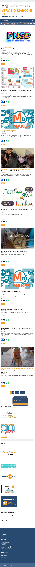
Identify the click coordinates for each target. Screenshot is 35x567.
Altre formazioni (4, 307)
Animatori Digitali (4, 169)
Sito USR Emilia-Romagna (6, 557)
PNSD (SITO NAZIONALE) (7, 515)
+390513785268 (4, 544)
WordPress (7, 565)
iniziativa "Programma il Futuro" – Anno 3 (11, 309)
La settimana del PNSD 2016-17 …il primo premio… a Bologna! (16, 170)
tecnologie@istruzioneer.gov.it (6, 546)
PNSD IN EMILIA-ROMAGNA (7, 512)
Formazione (3, 88)
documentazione (10, 368)
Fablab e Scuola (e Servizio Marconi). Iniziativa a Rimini (14, 251)
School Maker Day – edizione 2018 (9, 132)
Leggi (2, 63)
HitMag (12, 565)
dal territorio (16, 169)
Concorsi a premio (11, 169)
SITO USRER (4, 520)
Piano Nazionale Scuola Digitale (6, 47)
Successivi (22, 392)
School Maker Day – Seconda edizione (10, 291)
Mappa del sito (4, 555)
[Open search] (32, 20)
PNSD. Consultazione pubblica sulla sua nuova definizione (15, 48)
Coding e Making (4, 249)
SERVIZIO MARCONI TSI (17, 12)
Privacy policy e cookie (5, 559)
